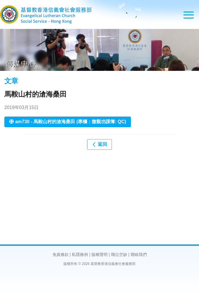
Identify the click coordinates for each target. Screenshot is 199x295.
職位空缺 (119, 254)
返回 (99, 144)
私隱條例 (80, 254)
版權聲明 (99, 254)
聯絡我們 (139, 254)
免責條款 (60, 254)
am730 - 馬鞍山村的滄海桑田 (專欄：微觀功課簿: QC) (67, 121)
